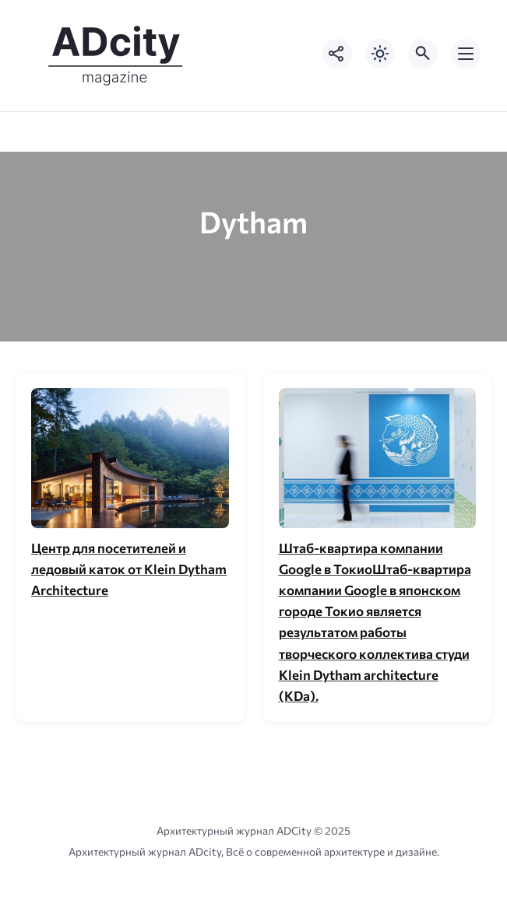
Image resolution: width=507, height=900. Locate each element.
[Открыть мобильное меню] (466, 53)
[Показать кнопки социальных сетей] (337, 53)
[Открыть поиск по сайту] (423, 53)
